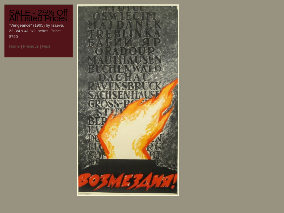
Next (46, 46)
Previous (31, 46)
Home (14, 46)
